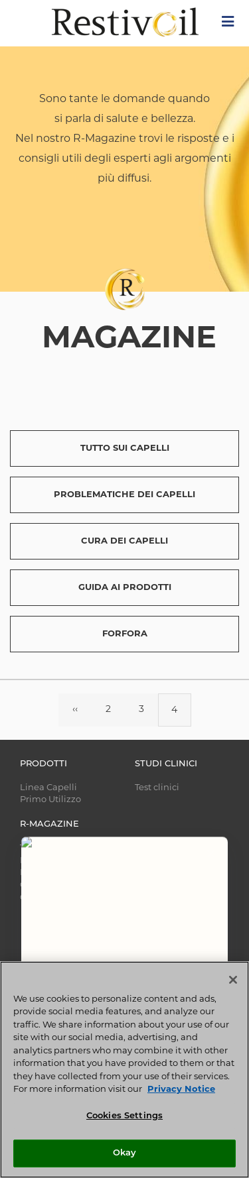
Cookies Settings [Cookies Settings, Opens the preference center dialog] (124, 1116)
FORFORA (124, 634)
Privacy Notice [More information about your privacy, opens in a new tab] (181, 1089)
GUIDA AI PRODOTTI (124, 587)
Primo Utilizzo (50, 799)
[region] (124, 1069)
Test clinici (157, 788)
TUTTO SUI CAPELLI (124, 448)
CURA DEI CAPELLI (124, 541)
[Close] (233, 979)
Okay (125, 1153)
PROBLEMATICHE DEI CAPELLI (124, 495)
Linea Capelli (48, 788)
